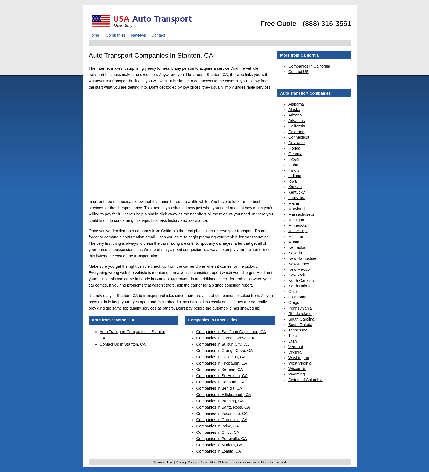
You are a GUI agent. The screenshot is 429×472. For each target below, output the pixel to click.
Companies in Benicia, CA (219, 388)
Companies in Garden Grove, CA (225, 338)
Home (94, 35)
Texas (293, 335)
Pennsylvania (300, 308)
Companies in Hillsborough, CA (223, 394)
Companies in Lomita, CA (218, 451)
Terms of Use (163, 462)
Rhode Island (300, 313)
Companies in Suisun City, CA (222, 344)
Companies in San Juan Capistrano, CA (231, 332)
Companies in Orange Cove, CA (224, 350)
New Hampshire (302, 258)
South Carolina (301, 319)
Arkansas (296, 120)
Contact (158, 35)
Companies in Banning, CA (220, 401)
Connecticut (298, 137)
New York (296, 275)
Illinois (293, 170)
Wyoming (296, 374)
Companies (116, 35)
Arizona (295, 115)
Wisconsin (297, 368)
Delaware (296, 143)
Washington (298, 358)
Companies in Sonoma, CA (220, 382)
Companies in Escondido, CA (222, 413)
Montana (296, 242)
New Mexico (299, 269)
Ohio (292, 291)
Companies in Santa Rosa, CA (223, 407)
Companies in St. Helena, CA (222, 376)
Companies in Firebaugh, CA (221, 363)
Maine (293, 203)
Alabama (296, 104)
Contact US (298, 71)
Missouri (295, 236)
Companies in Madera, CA (219, 445)
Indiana (294, 176)
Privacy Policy (186, 462)
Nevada (295, 253)
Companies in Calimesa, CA (221, 357)
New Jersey (298, 264)
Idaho (293, 165)
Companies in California (309, 66)
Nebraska (296, 247)
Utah (292, 341)
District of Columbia (305, 380)
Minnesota (297, 225)
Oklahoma (297, 297)
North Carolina (301, 280)
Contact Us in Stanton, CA (123, 344)
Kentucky (296, 192)
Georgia (295, 153)
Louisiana (296, 198)
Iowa (292, 181)
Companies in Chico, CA (217, 432)
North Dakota (300, 286)
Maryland (296, 209)
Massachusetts (301, 214)
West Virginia (299, 363)
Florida (294, 148)
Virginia (295, 352)
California (296, 126)
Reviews (138, 35)
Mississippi (298, 231)
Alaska (294, 109)
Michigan (296, 220)
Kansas (295, 187)
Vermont (295, 347)
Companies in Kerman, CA (219, 369)
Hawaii (294, 159)
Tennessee (298, 330)
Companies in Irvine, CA (217, 426)
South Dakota (300, 324)
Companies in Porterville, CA (221, 438)
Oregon (295, 302)
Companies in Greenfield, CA (221, 420)
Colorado (296, 132)
